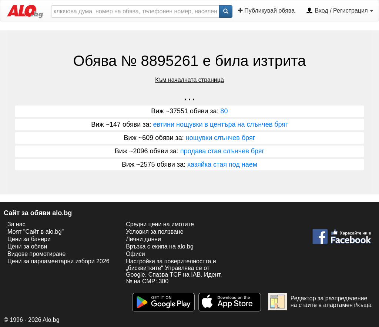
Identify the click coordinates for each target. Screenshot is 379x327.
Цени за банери (29, 239)
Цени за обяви (27, 246)
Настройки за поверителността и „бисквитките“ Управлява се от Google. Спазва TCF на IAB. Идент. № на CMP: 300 (174, 271)
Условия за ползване (155, 231)
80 (224, 111)
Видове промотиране (36, 254)
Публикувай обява (266, 10)
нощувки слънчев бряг (220, 137)
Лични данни (143, 239)
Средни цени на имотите (160, 224)
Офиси (135, 254)
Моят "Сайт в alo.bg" (35, 231)
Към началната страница (189, 80)
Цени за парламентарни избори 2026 (58, 261)
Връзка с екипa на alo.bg (160, 246)
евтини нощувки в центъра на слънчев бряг (220, 124)
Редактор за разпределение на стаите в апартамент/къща (320, 301)
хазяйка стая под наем (222, 164)
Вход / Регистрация (339, 11)
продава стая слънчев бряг (222, 151)
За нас (16, 224)
